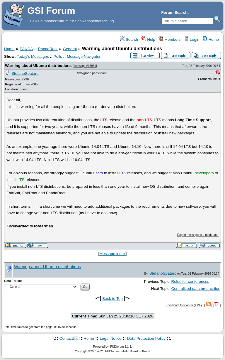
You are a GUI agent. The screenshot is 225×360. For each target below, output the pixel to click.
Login (191, 39)
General (70, 49)
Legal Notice (110, 338)
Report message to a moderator (198, 234)
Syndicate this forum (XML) (184, 305)
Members (169, 39)
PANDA (26, 49)
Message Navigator (83, 56)
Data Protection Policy (146, 338)
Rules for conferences (190, 281)
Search (129, 39)
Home (211, 39)
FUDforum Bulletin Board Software (127, 351)
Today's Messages (33, 56)
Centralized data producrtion (195, 288)
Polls (58, 56)
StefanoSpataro (25, 73)
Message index (112, 253)
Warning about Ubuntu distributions (38, 65)
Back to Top (112, 298)
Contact (66, 338)
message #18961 (85, 65)
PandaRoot (48, 49)
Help (148, 39)
